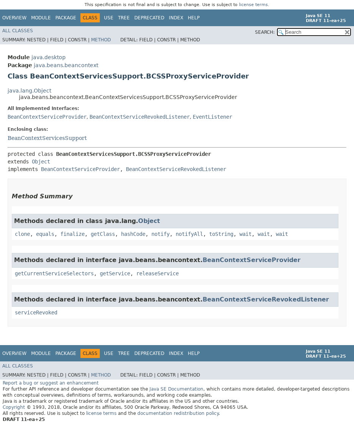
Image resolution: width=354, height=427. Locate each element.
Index (176, 17)
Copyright (14, 407)
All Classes (17, 30)
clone (22, 234)
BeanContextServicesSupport (47, 138)
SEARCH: (265, 32)
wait (245, 234)
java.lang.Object (29, 91)
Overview (14, 17)
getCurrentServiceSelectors (54, 273)
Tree (124, 17)
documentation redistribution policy (178, 413)
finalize (72, 234)
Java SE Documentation (176, 389)
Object (41, 162)
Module (41, 17)
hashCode (133, 234)
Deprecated (149, 17)
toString (221, 234)
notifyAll (189, 234)
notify (160, 234)
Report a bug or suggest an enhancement (51, 383)
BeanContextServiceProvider (47, 117)
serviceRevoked (36, 312)
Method (101, 39)
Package (65, 17)
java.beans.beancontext (66, 65)
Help (194, 17)
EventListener (212, 117)
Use (108, 17)
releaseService (157, 273)
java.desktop (48, 57)
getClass (103, 234)
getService (115, 273)
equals (45, 234)
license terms (253, 4)
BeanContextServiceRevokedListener (140, 117)
